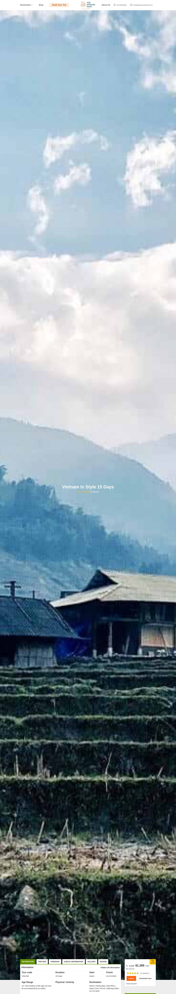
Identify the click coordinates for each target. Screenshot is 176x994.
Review (103, 962)
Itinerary (55, 962)
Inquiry (131, 978)
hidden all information (110, 967)
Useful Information (73, 962)
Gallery (92, 962)
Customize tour (145, 978)
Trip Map (42, 962)
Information (28, 962)
